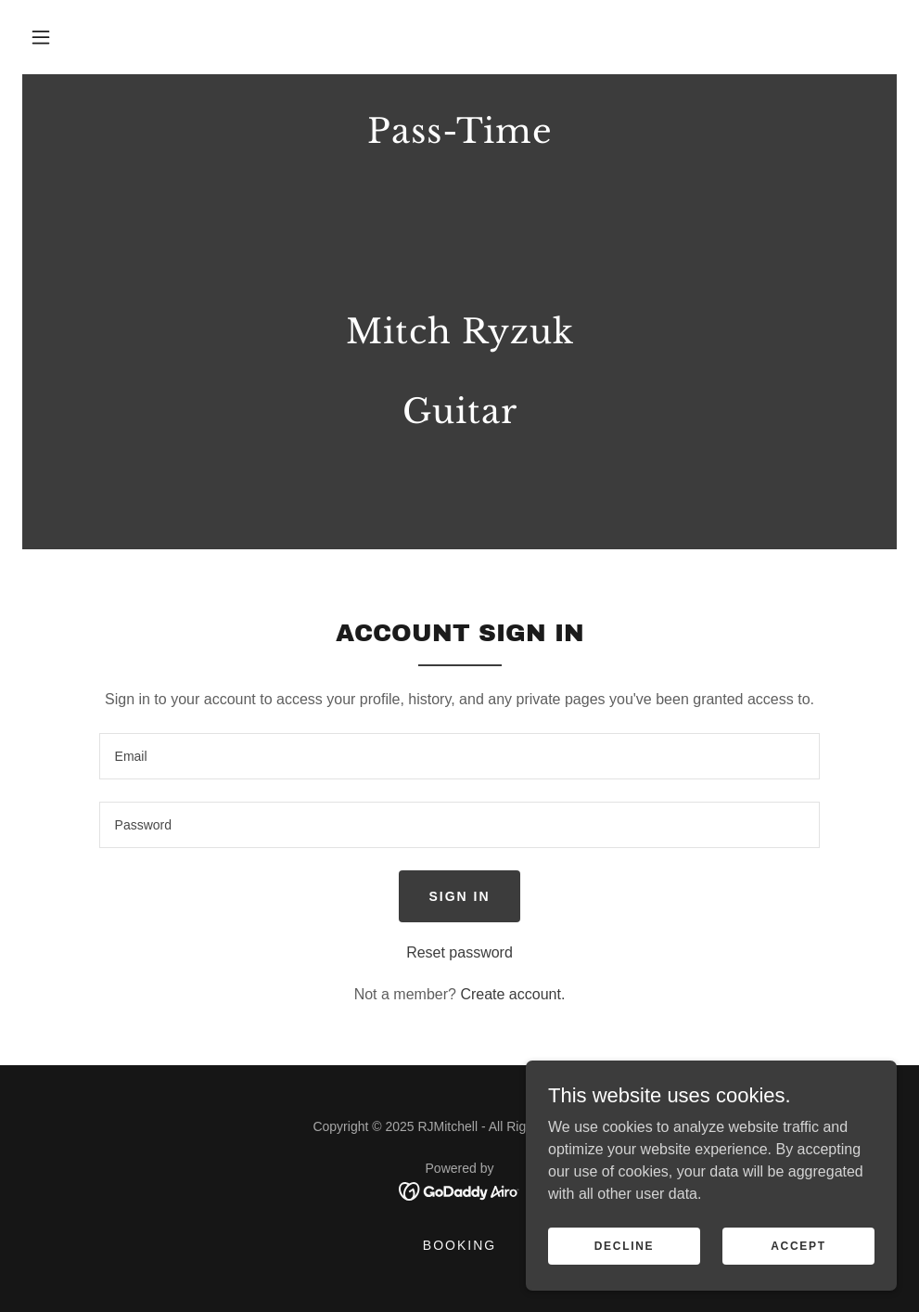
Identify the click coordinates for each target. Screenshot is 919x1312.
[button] (40, 37)
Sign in (459, 896)
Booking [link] (459, 1245)
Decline (624, 1245)
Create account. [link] (512, 994)
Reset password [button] (459, 952)
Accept (798, 1245)
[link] (459, 499)
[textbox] (460, 756)
